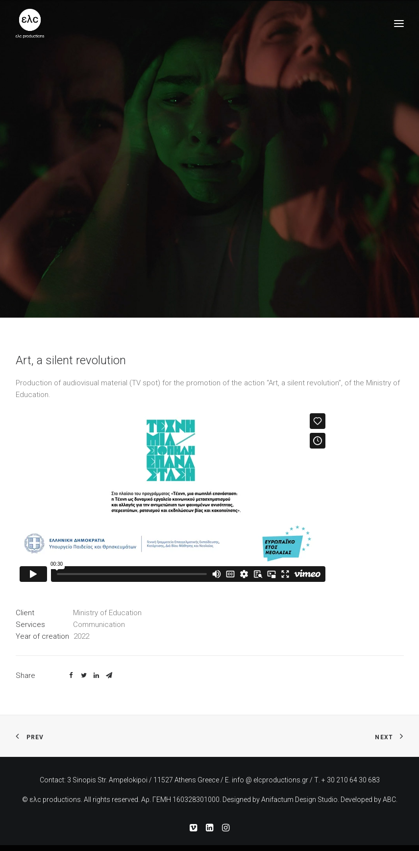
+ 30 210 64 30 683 (350, 780)
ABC (389, 799)
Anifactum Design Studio (299, 799)
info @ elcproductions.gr (270, 780)
